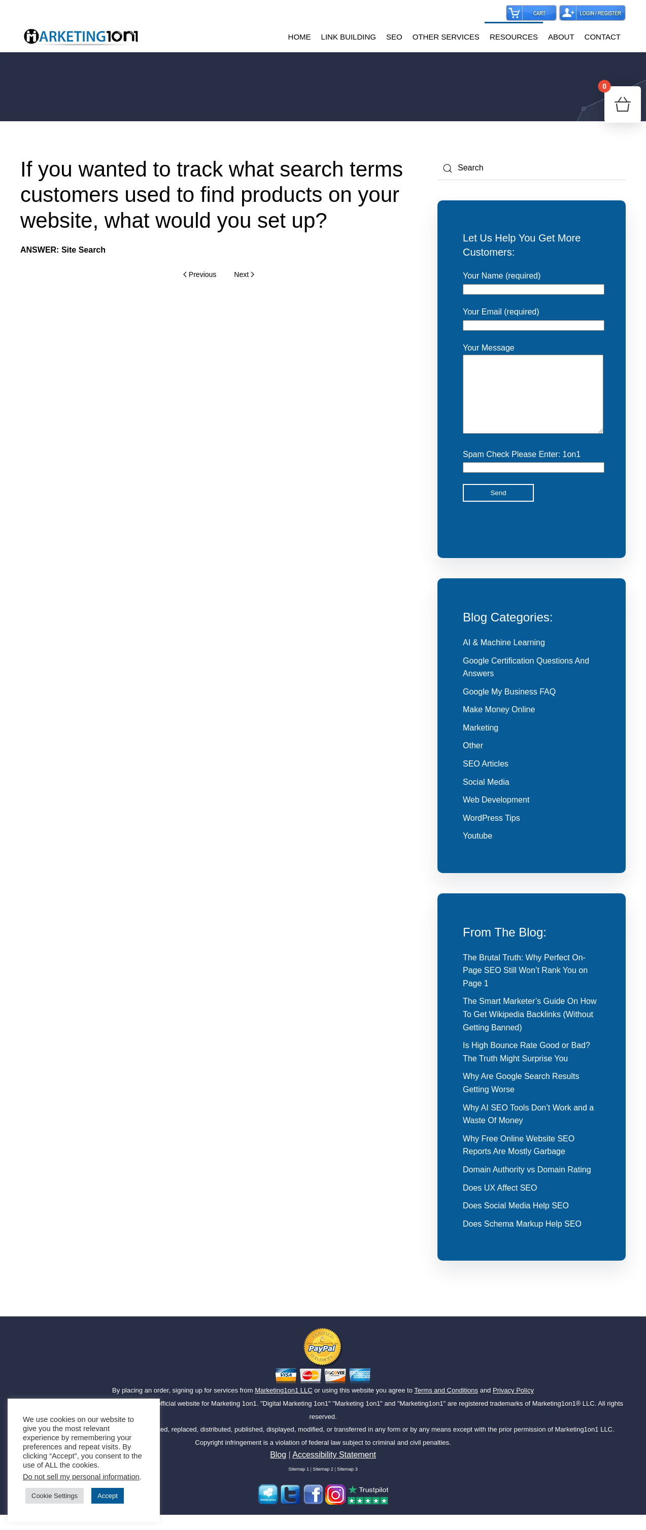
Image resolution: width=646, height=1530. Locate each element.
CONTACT (603, 36)
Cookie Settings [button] (54, 1496)
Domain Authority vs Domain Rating (527, 1184)
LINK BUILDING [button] (348, 36)
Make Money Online (499, 724)
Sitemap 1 (298, 1484)
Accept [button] (107, 1496)
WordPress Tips (491, 833)
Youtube (477, 851)
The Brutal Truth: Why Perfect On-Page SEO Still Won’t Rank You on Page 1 (525, 985)
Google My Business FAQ (509, 707)
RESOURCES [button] (514, 36)
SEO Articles (485, 779)
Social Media (486, 797)
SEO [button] (394, 36)
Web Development (496, 815)
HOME (299, 36)
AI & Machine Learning (504, 657)
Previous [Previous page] (199, 274)
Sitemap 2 (323, 1484)
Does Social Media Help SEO (516, 1220)
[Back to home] (81, 37)
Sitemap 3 (347, 1484)
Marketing (480, 743)
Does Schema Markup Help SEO (522, 1239)
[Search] (531, 168)
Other (473, 760)
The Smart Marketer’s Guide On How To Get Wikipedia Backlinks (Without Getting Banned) (530, 1029)
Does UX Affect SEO (500, 1203)
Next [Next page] (244, 274)
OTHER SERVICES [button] (446, 36)
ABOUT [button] (561, 36)
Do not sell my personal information (81, 1477)
